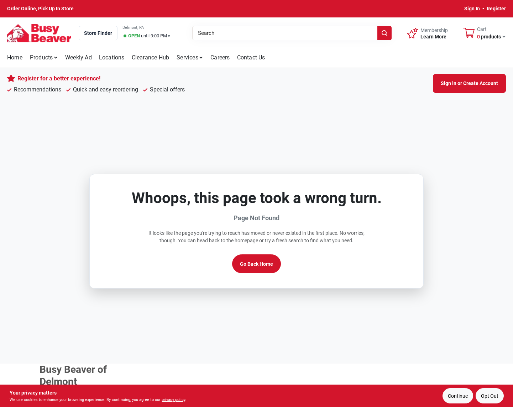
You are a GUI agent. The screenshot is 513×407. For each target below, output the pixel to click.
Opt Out (489, 396)
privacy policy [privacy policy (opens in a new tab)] (173, 399)
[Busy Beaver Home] (39, 33)
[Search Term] (292, 33)
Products (41, 57)
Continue (458, 396)
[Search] (384, 33)
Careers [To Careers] (220, 57)
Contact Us (251, 57)
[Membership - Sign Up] (427, 33)
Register (496, 8)
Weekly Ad (78, 57)
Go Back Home (256, 264)
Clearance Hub (150, 57)
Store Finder (98, 33)
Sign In (472, 8)
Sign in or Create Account (469, 83)
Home (14, 57)
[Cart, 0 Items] (484, 33)
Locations (112, 57)
